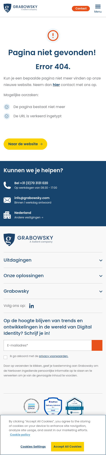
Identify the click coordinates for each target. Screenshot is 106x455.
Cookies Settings (33, 446)
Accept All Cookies (67, 446)
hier (56, 84)
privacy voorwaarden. (53, 356)
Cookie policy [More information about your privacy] (20, 434)
